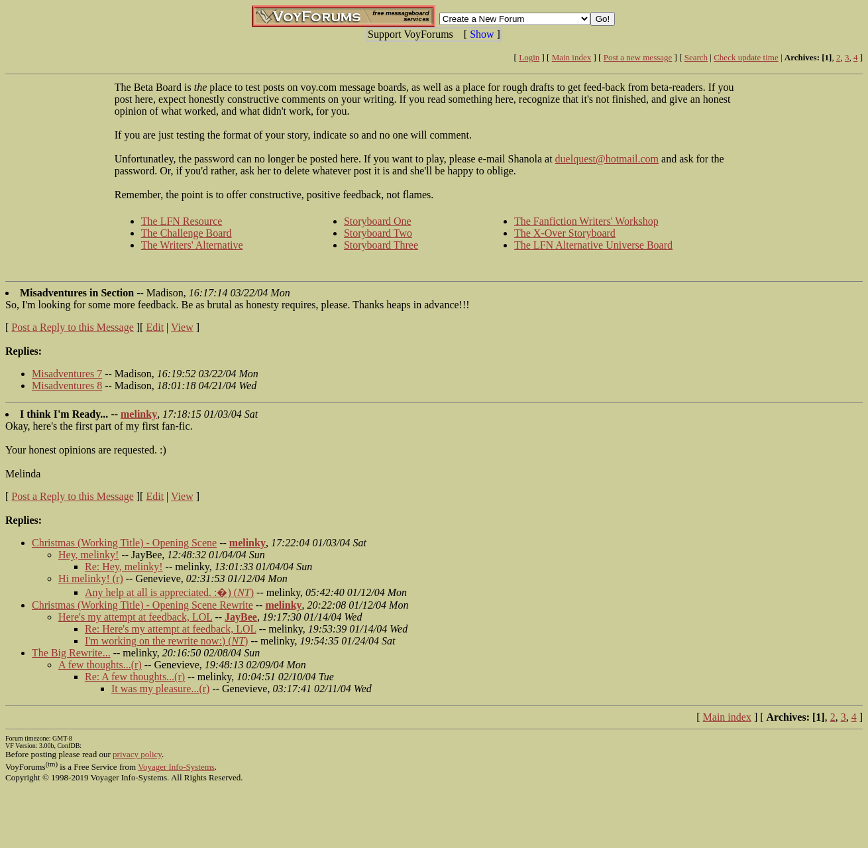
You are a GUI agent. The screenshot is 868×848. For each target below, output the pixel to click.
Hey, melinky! (88, 554)
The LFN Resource (182, 221)
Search (696, 57)
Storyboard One (377, 221)
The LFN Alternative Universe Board (593, 245)
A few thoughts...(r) (100, 664)
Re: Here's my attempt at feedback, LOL (170, 629)
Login (529, 57)
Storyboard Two (378, 233)
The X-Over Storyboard (565, 233)
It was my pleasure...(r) (160, 688)
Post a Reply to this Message (72, 327)
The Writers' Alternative (192, 245)
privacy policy (137, 754)
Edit (155, 327)
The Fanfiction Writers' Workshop (586, 221)
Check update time (746, 57)
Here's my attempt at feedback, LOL (135, 617)
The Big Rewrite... (71, 652)
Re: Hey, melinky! (124, 566)
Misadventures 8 (67, 385)
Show (482, 34)
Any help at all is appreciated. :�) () (169, 592)
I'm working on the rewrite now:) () (166, 640)
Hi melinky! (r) (90, 578)
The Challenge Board (186, 233)
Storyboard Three (381, 245)
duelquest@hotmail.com (607, 158)
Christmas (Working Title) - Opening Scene (124, 542)
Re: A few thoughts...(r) (135, 676)
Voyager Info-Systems (176, 767)
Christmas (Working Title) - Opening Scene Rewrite (142, 605)
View (182, 327)
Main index (572, 57)
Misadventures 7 (67, 373)
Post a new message (638, 57)
